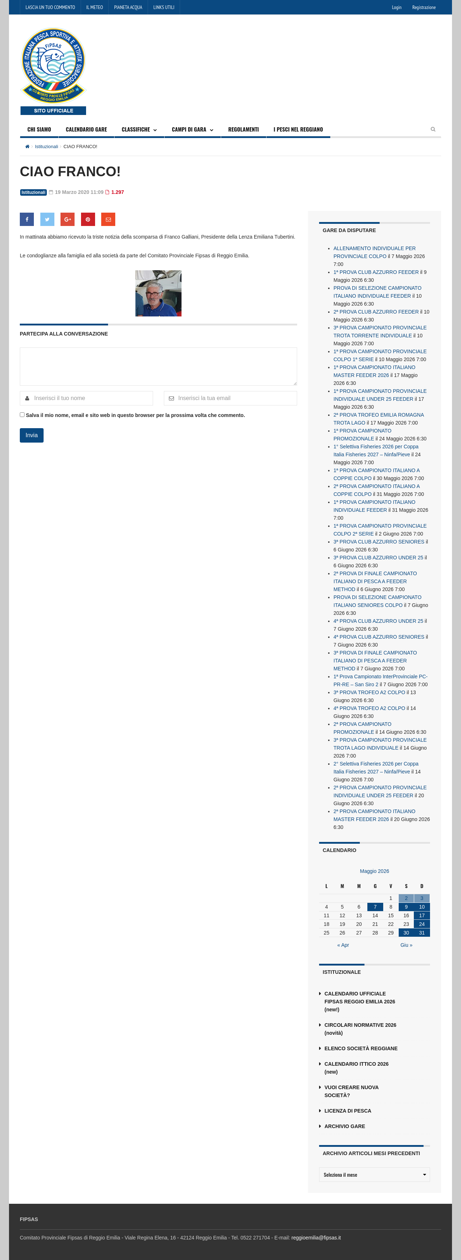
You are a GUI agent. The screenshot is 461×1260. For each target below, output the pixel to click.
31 (422, 933)
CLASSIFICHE (136, 129)
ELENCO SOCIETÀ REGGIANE (361, 1048)
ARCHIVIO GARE (345, 1126)
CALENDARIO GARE (86, 129)
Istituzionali (46, 146)
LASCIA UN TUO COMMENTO (50, 7)
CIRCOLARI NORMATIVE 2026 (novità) (361, 1029)
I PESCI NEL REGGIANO (298, 129)
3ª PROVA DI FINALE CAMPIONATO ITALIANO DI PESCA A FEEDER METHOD (375, 660)
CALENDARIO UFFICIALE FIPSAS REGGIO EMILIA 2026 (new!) (360, 1001)
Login (397, 7)
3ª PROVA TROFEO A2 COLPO (369, 692)
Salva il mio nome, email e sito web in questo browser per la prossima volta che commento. (135, 415)
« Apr (343, 945)
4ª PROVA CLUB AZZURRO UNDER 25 (378, 621)
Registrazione (424, 7)
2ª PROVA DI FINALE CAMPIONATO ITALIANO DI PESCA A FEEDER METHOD (375, 581)
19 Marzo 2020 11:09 (76, 192)
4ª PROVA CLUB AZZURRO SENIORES (379, 637)
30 (406, 933)
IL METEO (94, 7)
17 (422, 915)
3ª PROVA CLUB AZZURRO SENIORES (379, 542)
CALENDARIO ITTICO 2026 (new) (357, 1068)
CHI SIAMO (39, 129)
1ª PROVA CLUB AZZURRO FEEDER (376, 272)
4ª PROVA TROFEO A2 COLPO (369, 708)
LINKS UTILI (163, 7)
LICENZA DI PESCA (348, 1111)
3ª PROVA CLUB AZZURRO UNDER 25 (378, 557)
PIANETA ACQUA (128, 7)
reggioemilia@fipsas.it (316, 1238)
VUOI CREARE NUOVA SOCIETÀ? (352, 1091)
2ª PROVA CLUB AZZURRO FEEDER (376, 312)
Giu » (406, 945)
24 (422, 924)
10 (422, 907)
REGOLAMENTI (243, 129)
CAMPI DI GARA (189, 129)
